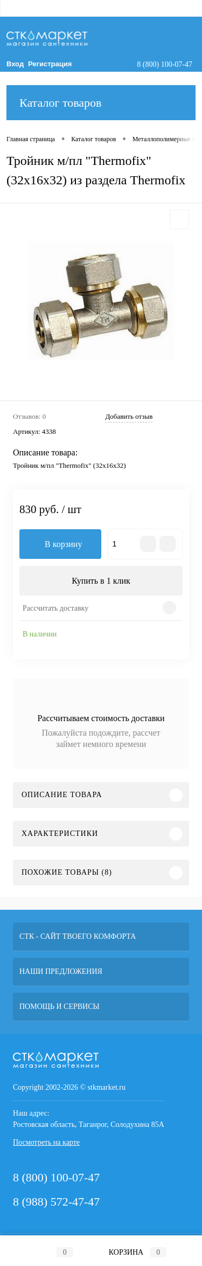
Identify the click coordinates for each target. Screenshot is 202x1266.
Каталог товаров (101, 102)
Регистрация (50, 64)
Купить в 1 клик (101, 580)
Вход (15, 64)
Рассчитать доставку (55, 608)
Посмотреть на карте (46, 1142)
